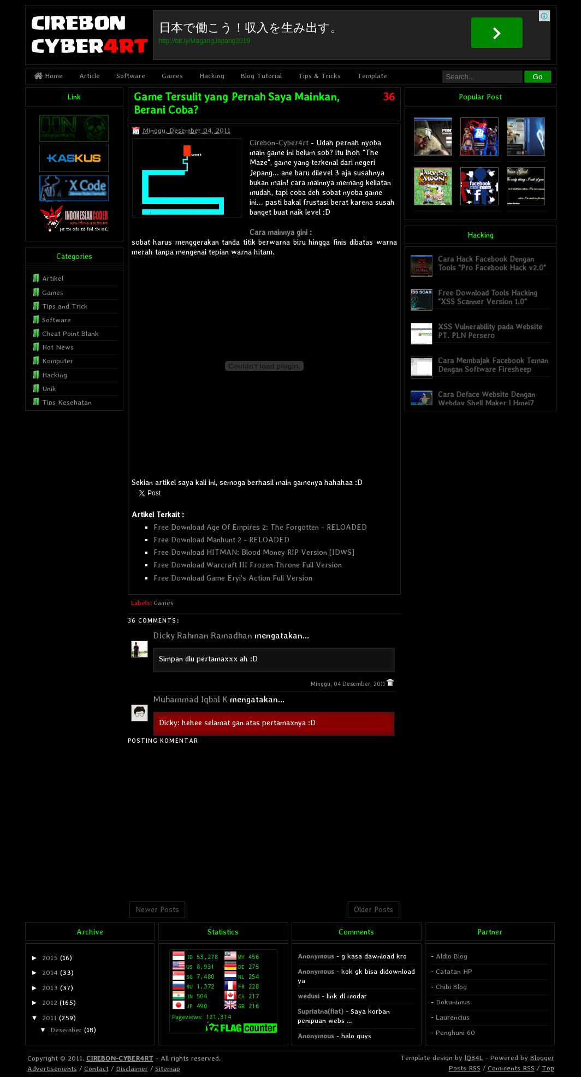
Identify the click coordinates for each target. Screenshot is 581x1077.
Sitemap (167, 1068)
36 (389, 96)
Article (89, 76)
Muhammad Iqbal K (190, 699)
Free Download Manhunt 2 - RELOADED (221, 539)
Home (48, 76)
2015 (50, 958)
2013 (50, 988)
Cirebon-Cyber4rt (279, 142)
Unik (49, 388)
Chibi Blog (451, 987)
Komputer (57, 361)
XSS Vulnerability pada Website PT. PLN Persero (490, 330)
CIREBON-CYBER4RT (119, 1058)
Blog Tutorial (261, 76)
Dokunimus (453, 1002)
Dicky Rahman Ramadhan (202, 635)
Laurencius (453, 1017)
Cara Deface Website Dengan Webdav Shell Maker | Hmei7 (486, 398)
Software (130, 76)
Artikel (52, 278)
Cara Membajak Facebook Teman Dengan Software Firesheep (493, 364)
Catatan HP (454, 971)
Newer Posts (157, 909)
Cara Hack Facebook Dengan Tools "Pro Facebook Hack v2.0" (492, 263)
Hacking (211, 76)
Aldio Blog (451, 956)
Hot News (58, 347)
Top (548, 1068)
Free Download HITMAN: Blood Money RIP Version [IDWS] (253, 552)
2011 (49, 1018)
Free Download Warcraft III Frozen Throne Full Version (247, 564)
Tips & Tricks (319, 76)
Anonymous (316, 956)
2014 (50, 972)
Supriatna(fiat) (320, 1011)
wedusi (308, 996)
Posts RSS (465, 1068)
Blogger (542, 1058)
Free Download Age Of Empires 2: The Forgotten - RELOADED (260, 527)
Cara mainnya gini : (281, 232)
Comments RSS (511, 1068)
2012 (49, 1002)
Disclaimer (132, 1068)
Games (172, 76)
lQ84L (474, 1058)
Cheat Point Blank (70, 333)
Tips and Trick (65, 306)
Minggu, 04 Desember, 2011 (349, 684)
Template (372, 76)
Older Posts (373, 909)
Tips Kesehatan (67, 402)
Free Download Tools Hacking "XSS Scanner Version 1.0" (487, 296)
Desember (66, 1030)
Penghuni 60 (455, 1032)
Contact (96, 1068)
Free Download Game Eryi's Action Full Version (232, 577)
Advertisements (52, 1068)
